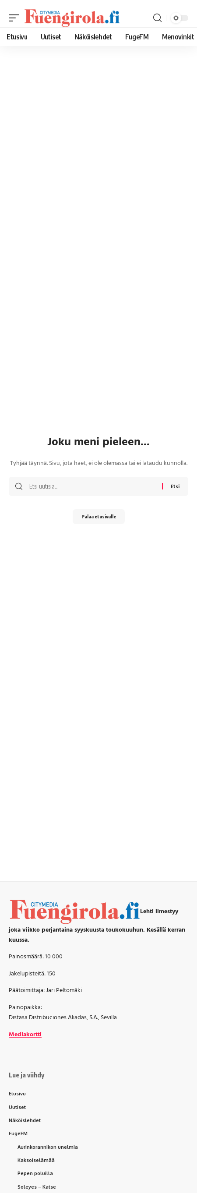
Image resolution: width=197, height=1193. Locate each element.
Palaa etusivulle (98, 516)
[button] (16, 18)
